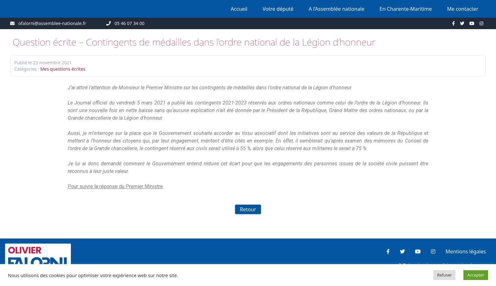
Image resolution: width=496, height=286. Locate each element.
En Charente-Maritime (406, 8)
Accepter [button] (475, 275)
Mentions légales (465, 251)
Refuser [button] (444, 275)
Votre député (278, 8)
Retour (248, 209)
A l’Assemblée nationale (336, 8)
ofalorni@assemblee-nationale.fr (52, 23)
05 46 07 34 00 (130, 23)
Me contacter (462, 8)
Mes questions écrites (62, 69)
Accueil (239, 8)
